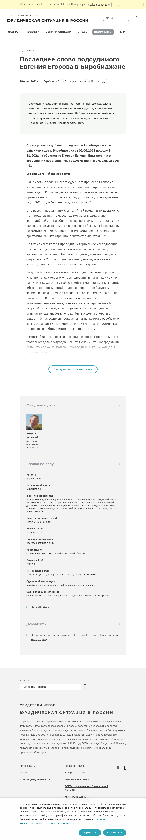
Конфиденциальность (35, 779)
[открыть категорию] (85, 687)
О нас (23, 772)
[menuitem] (13, 32)
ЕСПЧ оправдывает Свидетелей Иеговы (86, 788)
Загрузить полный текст (73, 369)
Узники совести (58, 32)
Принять (90, 832)
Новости (33, 32)
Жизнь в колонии (77, 779)
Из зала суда (98, 81)
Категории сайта (34, 686)
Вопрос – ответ (75, 772)
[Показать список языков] (117, 4)
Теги (121, 32)
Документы (103, 32)
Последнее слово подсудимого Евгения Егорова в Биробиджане (75, 635)
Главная (13, 32)
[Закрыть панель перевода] (143, 4)
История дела (40, 606)
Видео (83, 32)
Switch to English (99, 4)
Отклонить (114, 832)
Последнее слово (75, 81)
